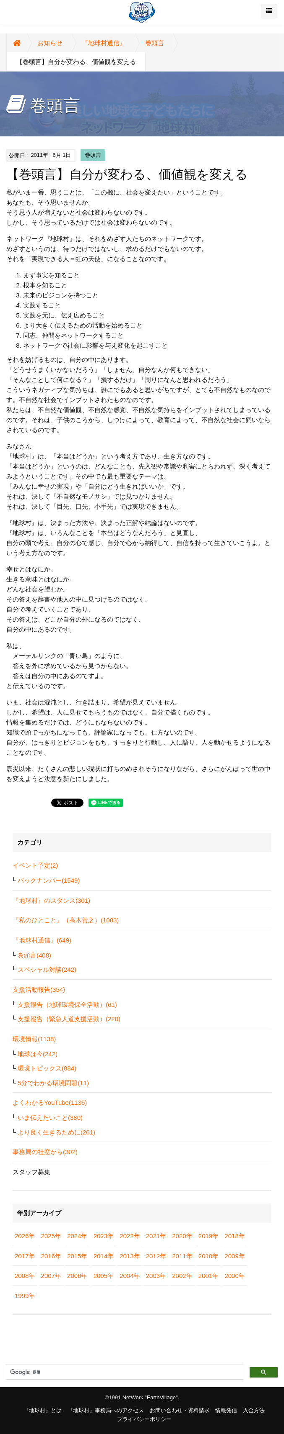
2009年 (234, 1256)
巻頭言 (154, 42)
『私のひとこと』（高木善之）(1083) (66, 920)
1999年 (25, 1295)
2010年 (208, 1256)
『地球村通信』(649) (42, 940)
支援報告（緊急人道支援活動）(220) (69, 1018)
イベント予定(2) (35, 865)
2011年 (182, 1256)
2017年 (25, 1256)
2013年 (130, 1256)
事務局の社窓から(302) (45, 1151)
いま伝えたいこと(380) (50, 1117)
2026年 (25, 1235)
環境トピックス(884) (47, 1068)
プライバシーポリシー (144, 1419)
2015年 (77, 1256)
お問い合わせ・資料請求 (180, 1410)
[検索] (123, 1372)
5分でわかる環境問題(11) (53, 1082)
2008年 (25, 1275)
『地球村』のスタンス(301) (51, 900)
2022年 (130, 1235)
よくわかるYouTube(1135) (50, 1102)
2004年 (130, 1275)
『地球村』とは (42, 1410)
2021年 (156, 1235)
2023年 (104, 1235)
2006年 (77, 1275)
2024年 (77, 1235)
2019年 (208, 1235)
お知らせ (50, 42)
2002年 (182, 1275)
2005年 (104, 1275)
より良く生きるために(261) (56, 1132)
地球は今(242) (37, 1054)
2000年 (234, 1275)
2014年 (104, 1256)
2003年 (156, 1275)
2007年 (51, 1275)
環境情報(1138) (34, 1038)
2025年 (51, 1235)
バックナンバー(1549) (49, 880)
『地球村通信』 (104, 42)
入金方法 (254, 1410)
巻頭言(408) (34, 955)
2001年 (208, 1275)
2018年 (234, 1235)
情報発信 (226, 1410)
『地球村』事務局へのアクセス (106, 1410)
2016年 (51, 1256)
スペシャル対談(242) (47, 969)
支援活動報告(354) (39, 989)
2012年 (156, 1256)
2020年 (182, 1235)
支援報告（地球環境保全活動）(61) (67, 1004)
